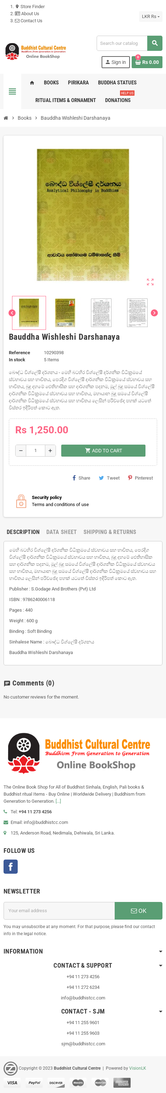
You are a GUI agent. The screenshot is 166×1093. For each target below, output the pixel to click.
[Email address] (59, 911)
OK (139, 910)
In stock (17, 359)
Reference (19, 352)
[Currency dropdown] (150, 16)
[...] (58, 801)
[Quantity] (35, 450)
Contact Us (28, 20)
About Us (27, 13)
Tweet (109, 478)
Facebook (11, 867)
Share (81, 478)
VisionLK (137, 1068)
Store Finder (30, 6)
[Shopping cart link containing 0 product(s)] (147, 62)
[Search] (129, 43)
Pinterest (140, 478)
